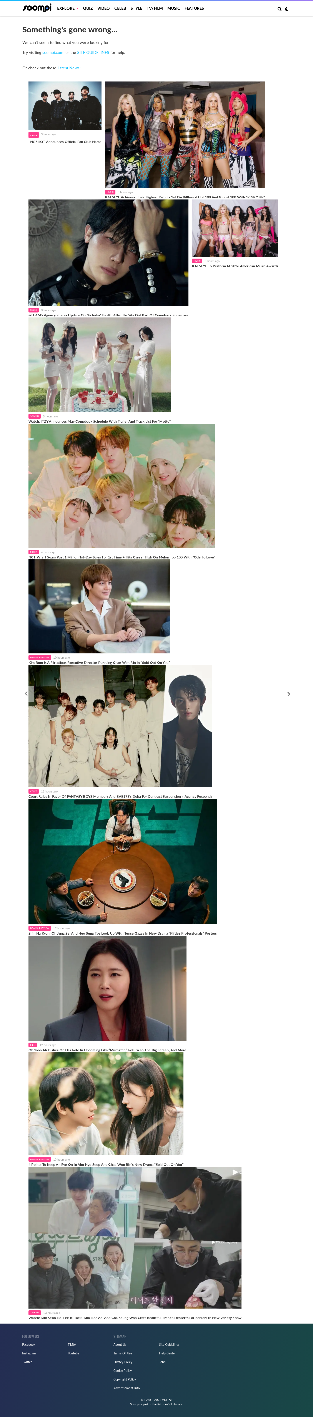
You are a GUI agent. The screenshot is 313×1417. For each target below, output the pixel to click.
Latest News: (69, 67)
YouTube (73, 1353)
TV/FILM (155, 8)
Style (136, 8)
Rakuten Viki (165, 1404)
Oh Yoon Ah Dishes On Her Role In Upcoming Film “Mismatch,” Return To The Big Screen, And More (107, 1050)
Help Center (167, 1353)
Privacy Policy (122, 1362)
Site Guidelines (169, 1344)
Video (103, 8)
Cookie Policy (122, 1370)
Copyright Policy (124, 1379)
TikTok (72, 1344)
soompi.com (52, 52)
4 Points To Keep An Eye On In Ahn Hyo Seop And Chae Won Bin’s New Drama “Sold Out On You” (105, 1164)
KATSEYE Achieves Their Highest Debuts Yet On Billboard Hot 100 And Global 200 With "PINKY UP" (185, 197)
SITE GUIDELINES (93, 52)
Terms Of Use (122, 1353)
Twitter (27, 1362)
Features (194, 8)
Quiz (88, 8)
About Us (120, 1344)
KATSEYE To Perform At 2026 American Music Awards (235, 266)
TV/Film (34, 1312)
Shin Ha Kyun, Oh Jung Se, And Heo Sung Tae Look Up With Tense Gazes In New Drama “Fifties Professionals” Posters (122, 933)
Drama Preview (39, 657)
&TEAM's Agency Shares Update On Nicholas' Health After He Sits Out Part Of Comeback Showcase (108, 315)
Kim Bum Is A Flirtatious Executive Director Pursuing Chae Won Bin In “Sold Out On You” (99, 662)
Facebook (28, 1344)
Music (173, 8)
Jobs (162, 1362)
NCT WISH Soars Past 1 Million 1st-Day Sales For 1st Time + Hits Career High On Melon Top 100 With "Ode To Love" (121, 557)
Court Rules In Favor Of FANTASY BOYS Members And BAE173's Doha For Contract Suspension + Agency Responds (120, 796)
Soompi (34, 416)
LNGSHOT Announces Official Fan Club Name (65, 142)
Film (32, 1044)
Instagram (29, 1353)
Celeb (120, 8)
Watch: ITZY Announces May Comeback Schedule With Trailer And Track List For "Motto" (99, 421)
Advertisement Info (126, 1388)
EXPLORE (66, 8)
